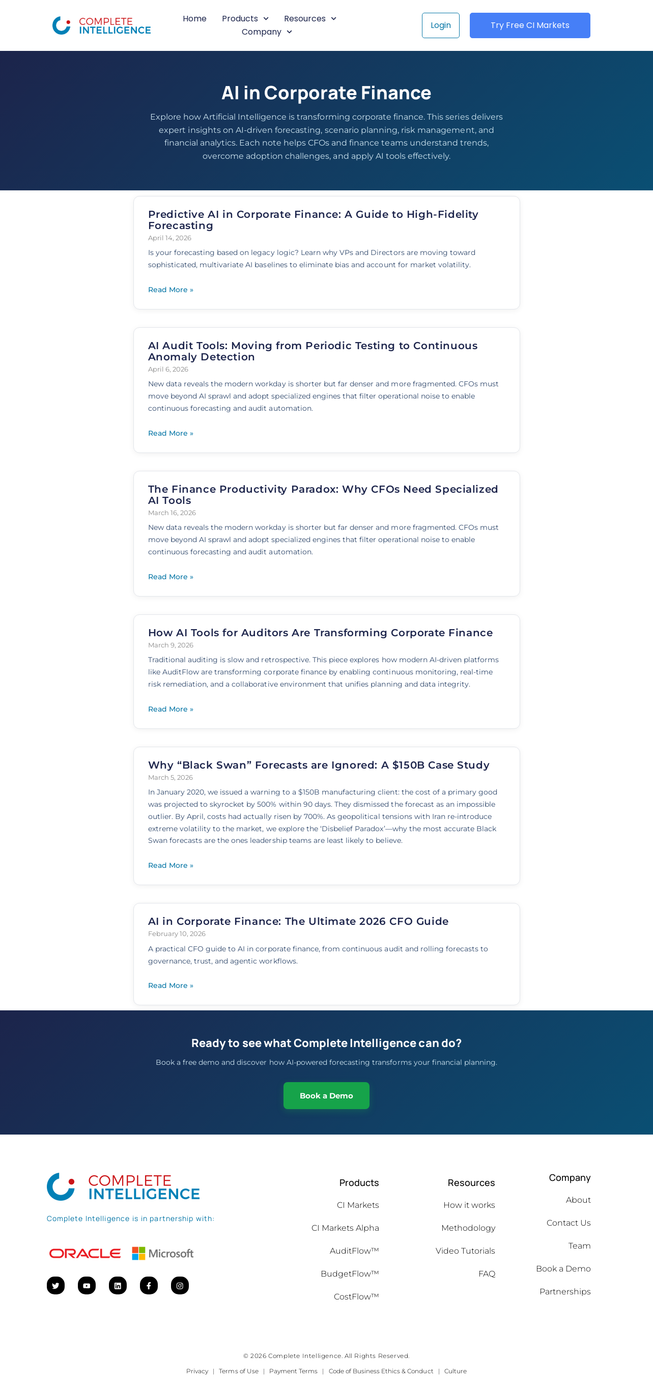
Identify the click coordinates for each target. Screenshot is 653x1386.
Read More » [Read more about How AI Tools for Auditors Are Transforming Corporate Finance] (170, 709)
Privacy (197, 1371)
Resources (310, 18)
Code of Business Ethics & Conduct (381, 1371)
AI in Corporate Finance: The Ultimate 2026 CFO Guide (298, 921)
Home (195, 18)
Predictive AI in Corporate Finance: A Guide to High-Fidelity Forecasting (313, 220)
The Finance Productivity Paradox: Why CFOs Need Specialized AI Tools (323, 494)
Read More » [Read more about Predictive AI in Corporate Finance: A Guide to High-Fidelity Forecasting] (170, 289)
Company (267, 32)
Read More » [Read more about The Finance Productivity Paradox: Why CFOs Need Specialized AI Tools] (170, 576)
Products (245, 18)
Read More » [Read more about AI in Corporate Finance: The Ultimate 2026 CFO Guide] (170, 985)
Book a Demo (326, 1095)
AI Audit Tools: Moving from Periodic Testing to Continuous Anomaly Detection (313, 351)
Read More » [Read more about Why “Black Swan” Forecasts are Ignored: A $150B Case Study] (170, 865)
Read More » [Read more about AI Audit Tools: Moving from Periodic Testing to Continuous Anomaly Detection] (170, 433)
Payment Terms (293, 1371)
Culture (455, 1371)
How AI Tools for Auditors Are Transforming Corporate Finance (320, 633)
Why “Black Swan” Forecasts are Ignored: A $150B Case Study (319, 765)
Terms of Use (238, 1371)
